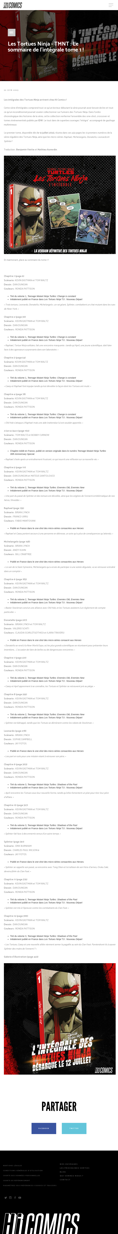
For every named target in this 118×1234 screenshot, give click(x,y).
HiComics (12, 5)
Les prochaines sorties (75, 1168)
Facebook (43, 1128)
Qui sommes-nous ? (71, 1176)
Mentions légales (12, 1166)
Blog (63, 1172)
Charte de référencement (16, 1181)
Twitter (74, 1128)
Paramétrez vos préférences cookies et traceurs (30, 1186)
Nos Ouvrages (69, 1164)
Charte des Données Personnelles (21, 1176)
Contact (65, 1179)
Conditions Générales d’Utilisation (23, 1171)
